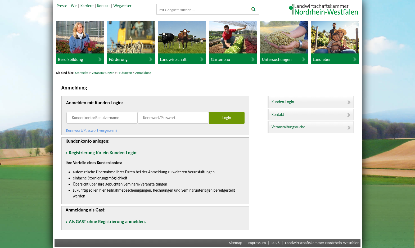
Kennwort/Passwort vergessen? (92, 130)
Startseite (81, 73)
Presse (62, 5)
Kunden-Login (311, 102)
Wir (74, 5)
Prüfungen (125, 73)
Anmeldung (143, 73)
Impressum (257, 242)
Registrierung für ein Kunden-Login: (103, 153)
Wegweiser (123, 5)
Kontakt (103, 5)
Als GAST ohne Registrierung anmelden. (107, 221)
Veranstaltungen (103, 73)
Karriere (86, 5)
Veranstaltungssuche (311, 127)
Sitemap (235, 242)
